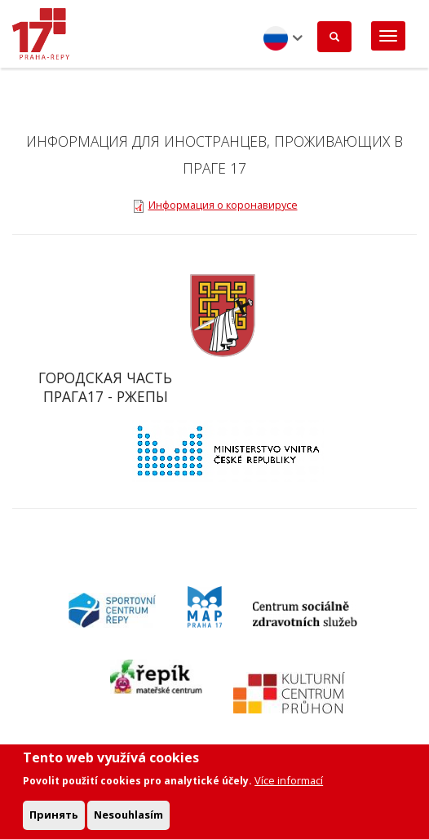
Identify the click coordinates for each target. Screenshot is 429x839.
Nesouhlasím (128, 820)
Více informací (288, 785)
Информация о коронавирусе (223, 204)
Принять (53, 820)
